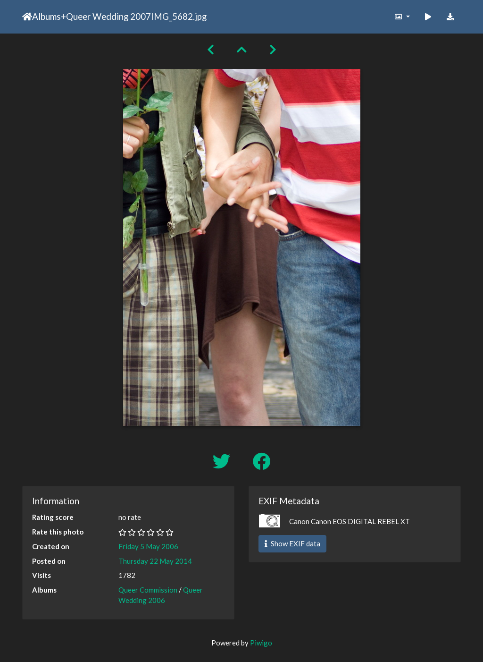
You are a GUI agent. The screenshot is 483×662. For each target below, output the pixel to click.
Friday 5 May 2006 (148, 546)
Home (27, 16)
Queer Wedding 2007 (108, 16)
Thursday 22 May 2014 (155, 561)
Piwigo (261, 642)
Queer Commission (147, 590)
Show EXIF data (292, 543)
